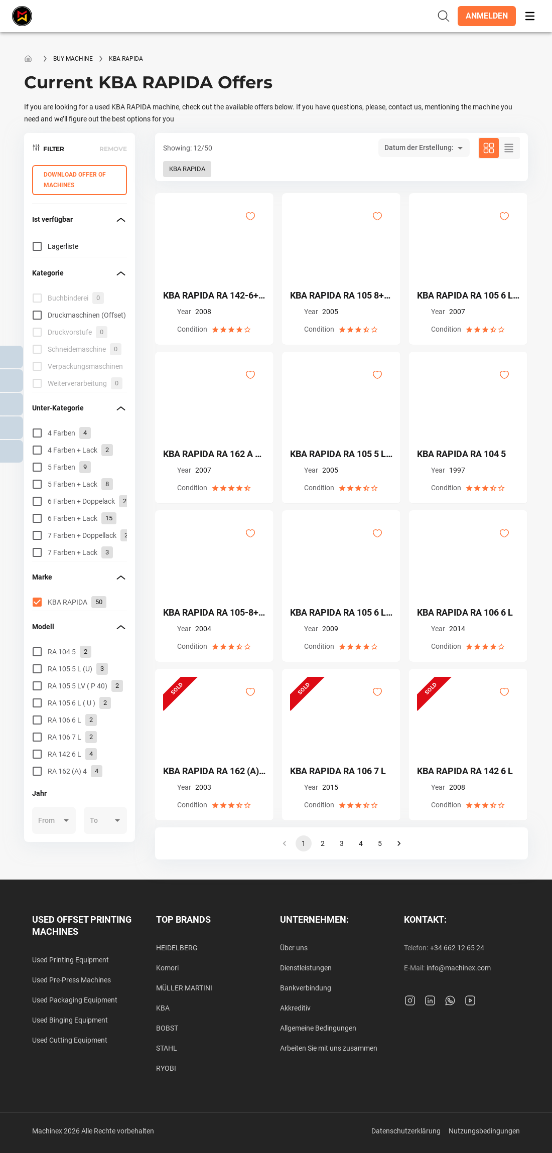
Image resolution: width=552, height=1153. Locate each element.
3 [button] (342, 843)
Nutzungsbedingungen (484, 1131)
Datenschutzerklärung (406, 1131)
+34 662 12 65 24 (457, 948)
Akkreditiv (295, 1008)
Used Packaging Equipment (74, 1000)
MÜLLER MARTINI (184, 988)
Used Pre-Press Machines (71, 980)
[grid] (79, 341)
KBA (163, 1008)
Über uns (294, 948)
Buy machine (73, 58)
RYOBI (166, 1068)
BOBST (167, 1028)
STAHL (166, 1048)
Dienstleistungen (306, 968)
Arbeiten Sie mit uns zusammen (328, 1048)
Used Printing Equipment (70, 960)
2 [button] (323, 843)
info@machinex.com (459, 968)
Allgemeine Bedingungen (318, 1028)
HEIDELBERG (177, 948)
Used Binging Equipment (70, 1020)
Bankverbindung (305, 988)
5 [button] (380, 843)
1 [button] (304, 843)
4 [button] (361, 843)
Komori (167, 968)
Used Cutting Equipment (69, 1040)
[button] (487, 16)
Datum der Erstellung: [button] (419, 147)
